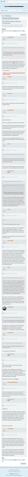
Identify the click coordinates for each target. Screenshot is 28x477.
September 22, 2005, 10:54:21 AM (11, 405)
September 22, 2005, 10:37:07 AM (11, 338)
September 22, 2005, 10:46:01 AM (11, 388)
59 (12, 30)
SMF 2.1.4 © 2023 (10, 475)
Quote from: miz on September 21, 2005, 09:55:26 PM (12, 181)
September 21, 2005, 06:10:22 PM (11, 99)
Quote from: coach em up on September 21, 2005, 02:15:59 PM (13, 47)
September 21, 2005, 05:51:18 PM (11, 43)
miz (9, 144)
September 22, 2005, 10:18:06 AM (11, 313)
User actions (23, 34)
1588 (23, 30)
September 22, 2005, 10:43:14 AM (11, 360)
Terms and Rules (13, 471)
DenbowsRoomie (12, 382)
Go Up (3, 458)
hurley (10, 76)
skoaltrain (10, 307)
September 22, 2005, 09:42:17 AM (11, 246)
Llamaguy (10, 37)
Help (9, 471)
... (8, 30)
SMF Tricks (16, 473)
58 (10, 30)
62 (19, 30)
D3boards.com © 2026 (14, 470)
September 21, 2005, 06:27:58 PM (11, 116)
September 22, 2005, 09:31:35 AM (11, 215)
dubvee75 (11, 332)
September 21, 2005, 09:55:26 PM (11, 150)
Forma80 (10, 240)
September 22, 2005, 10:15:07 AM (11, 273)
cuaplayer (10, 110)
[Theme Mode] (7, 1)
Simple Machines (18, 475)
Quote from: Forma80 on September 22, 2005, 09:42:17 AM (13, 277)
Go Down (3, 29)
